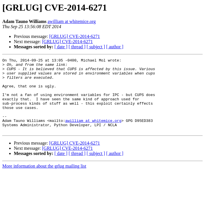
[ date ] (60, 46)
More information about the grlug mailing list (44, 180)
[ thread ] (77, 46)
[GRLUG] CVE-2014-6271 (74, 36)
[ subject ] (96, 46)
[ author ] (115, 46)
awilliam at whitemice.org (72, 21)
